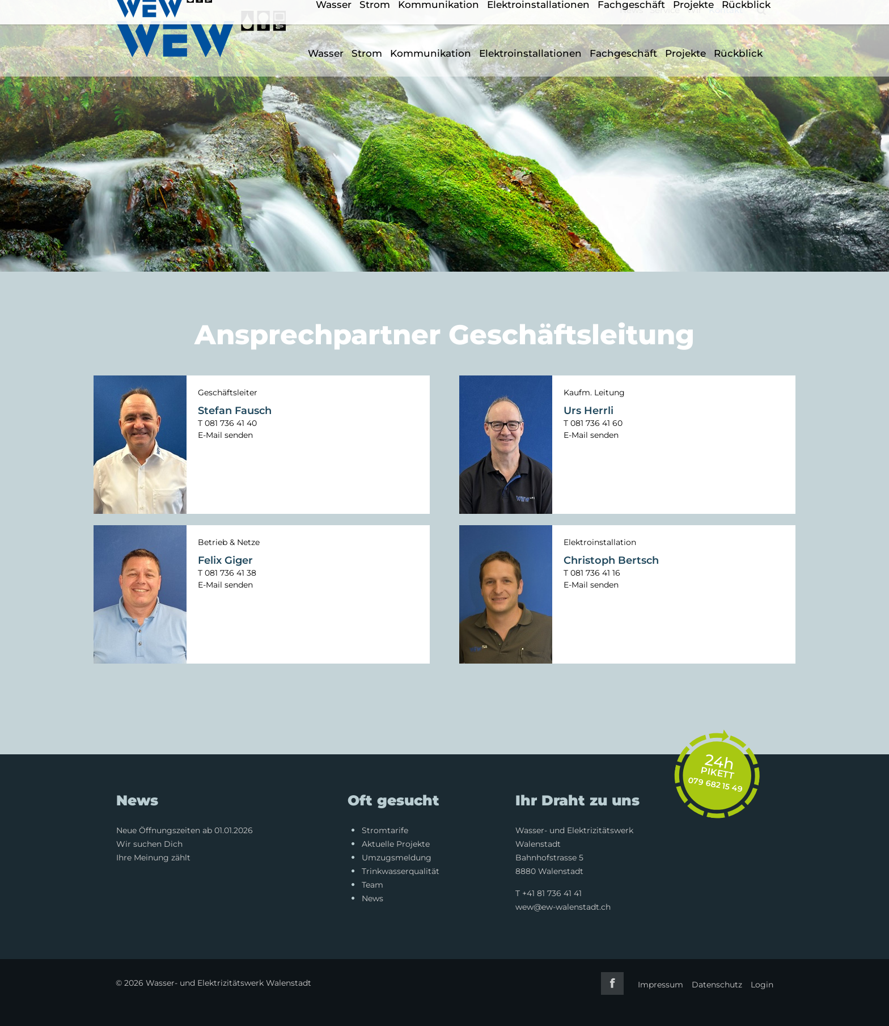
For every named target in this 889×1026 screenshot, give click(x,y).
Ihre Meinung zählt (153, 857)
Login (762, 984)
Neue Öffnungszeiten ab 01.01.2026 (184, 830)
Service (665, 10)
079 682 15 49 (716, 785)
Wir (694, 10)
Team (372, 885)
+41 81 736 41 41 (552, 893)
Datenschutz (717, 984)
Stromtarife (385, 830)
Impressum (660, 984)
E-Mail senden (225, 435)
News (631, 10)
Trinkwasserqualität (400, 871)
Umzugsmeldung (396, 857)
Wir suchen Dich (149, 844)
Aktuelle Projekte (396, 844)
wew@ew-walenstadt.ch (563, 907)
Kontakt (726, 10)
